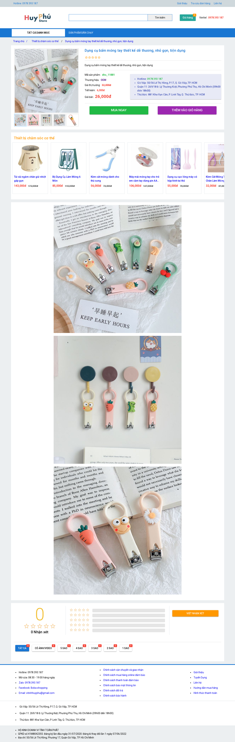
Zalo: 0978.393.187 (29, 682)
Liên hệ (218, 3)
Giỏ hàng (188, 17)
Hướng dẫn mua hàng (206, 687)
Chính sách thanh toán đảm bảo (121, 680)
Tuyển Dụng (200, 677)
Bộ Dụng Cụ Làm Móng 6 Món (66, 178)
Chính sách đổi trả (113, 690)
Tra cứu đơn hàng (200, 3)
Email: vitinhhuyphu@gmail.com (37, 693)
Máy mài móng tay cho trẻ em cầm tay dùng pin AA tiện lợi (144, 179)
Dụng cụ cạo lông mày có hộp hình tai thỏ (182, 178)
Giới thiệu (182, 3)
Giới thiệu (199, 672)
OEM (103, 80)
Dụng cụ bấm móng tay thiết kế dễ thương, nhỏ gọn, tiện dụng (99, 41)
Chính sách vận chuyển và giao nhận (123, 669)
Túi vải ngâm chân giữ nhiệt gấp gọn (30, 178)
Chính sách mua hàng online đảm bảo (124, 675)
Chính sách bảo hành (114, 695)
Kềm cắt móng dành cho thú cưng (105, 178)
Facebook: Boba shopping (33, 687)
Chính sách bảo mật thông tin (119, 685)
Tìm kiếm (160, 17)
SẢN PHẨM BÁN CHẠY (81, 32)
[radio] (26, 626)
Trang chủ (21, 41)
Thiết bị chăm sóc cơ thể (45, 41)
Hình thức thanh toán (205, 693)
